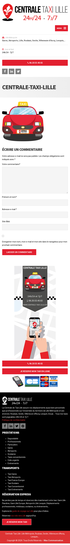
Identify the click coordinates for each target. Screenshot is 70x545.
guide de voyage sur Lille (22, 513)
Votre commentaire (11, 166)
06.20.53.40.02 (35, 64)
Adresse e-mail (9, 211)
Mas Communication (53, 542)
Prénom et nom (9, 198)
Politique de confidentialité (13, 421)
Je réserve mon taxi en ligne (35, 373)
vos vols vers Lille (18, 517)
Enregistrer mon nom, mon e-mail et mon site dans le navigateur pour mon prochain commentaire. (34, 245)
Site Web (6, 223)
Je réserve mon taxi (16, 523)
